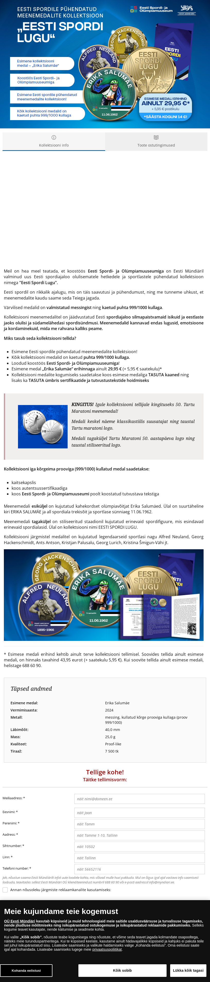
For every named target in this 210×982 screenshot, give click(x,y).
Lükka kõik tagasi (188, 970)
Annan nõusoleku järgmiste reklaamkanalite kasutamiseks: (60, 889)
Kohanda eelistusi (26, 971)
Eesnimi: (9, 812)
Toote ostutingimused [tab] (156, 142)
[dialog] (105, 941)
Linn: (6, 857)
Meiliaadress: (14, 798)
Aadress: (9, 834)
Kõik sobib (122, 970)
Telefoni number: (16, 868)
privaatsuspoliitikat (107, 949)
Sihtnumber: (12, 845)
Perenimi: (10, 823)
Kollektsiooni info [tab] (54, 142)
